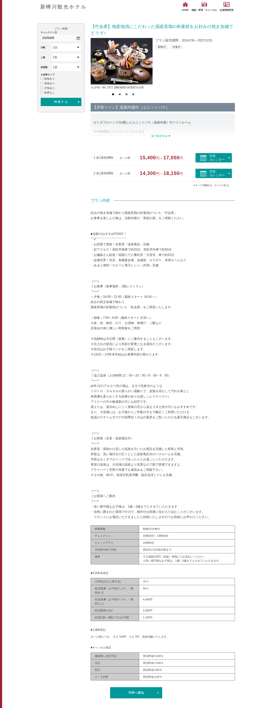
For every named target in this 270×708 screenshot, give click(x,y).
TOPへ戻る (136, 692)
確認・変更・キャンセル (204, 6)
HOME (185, 6)
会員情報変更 (227, 6)
